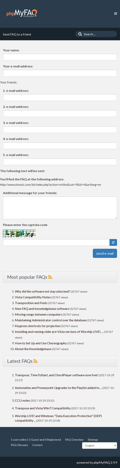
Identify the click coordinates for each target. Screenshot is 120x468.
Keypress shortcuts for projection (37, 326)
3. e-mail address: (16, 122)
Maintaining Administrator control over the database (51, 320)
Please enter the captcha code (25, 225)
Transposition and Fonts (31, 303)
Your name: (11, 50)
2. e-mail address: (16, 106)
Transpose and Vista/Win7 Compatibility (43, 408)
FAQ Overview (74, 439)
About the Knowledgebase (33, 349)
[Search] (79, 34)
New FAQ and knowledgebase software (42, 308)
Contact (37, 445)
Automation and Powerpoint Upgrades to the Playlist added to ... (58, 388)
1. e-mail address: (16, 90)
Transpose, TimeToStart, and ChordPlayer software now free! (56, 375)
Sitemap (93, 439)
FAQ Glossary (19, 445)
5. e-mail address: (16, 155)
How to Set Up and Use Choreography (41, 343)
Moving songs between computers (38, 314)
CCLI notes (22, 400)
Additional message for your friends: (30, 193)
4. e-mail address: (16, 139)
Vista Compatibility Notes (33, 297)
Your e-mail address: (18, 66)
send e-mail (105, 253)
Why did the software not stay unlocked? (42, 291)
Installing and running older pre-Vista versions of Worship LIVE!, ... (59, 331)
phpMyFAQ (102, 462)
